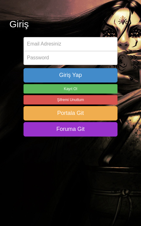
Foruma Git (70, 129)
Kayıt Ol (70, 89)
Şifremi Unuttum (70, 100)
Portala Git (70, 113)
